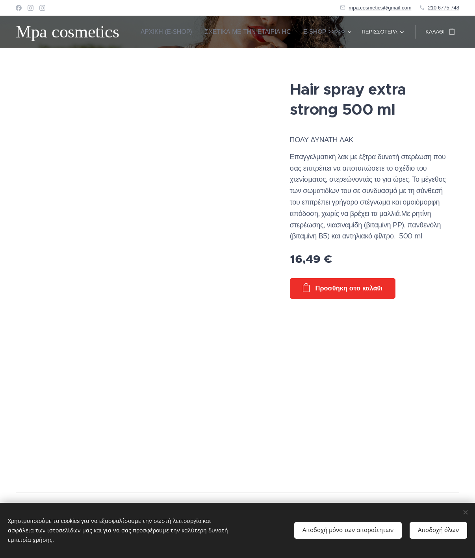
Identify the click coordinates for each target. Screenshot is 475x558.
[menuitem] (189, 32)
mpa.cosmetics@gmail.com (380, 8)
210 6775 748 (443, 8)
